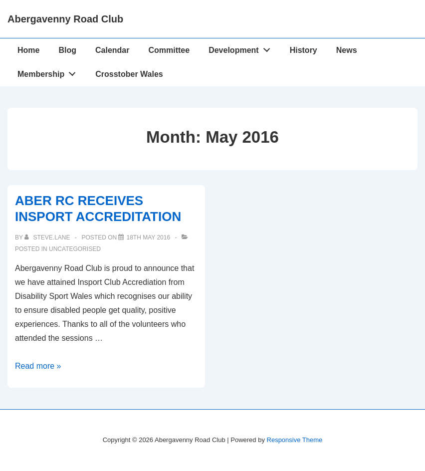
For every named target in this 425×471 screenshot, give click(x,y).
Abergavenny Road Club (65, 18)
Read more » (38, 366)
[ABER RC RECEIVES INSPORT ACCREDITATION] (148, 237)
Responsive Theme (295, 440)
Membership (49, 71)
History (303, 50)
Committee (169, 50)
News (346, 50)
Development (242, 47)
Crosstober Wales (129, 74)
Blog (67, 50)
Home (28, 50)
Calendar (112, 50)
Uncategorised (75, 248)
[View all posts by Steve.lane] (48, 237)
